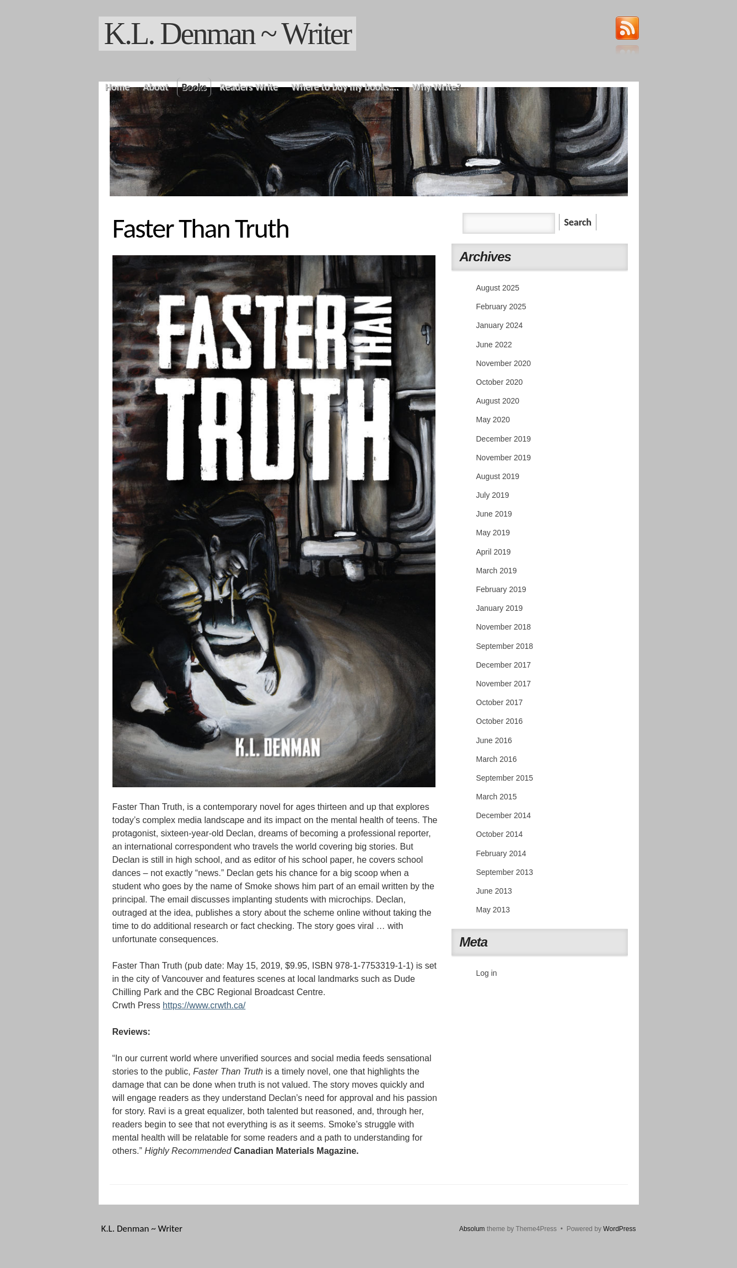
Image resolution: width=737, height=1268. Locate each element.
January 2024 (499, 325)
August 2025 (498, 287)
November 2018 (503, 626)
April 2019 (493, 551)
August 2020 (498, 400)
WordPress (619, 1229)
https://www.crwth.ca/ (204, 1005)
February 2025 (501, 306)
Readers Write (249, 87)
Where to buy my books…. (345, 87)
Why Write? (436, 87)
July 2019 (492, 495)
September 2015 (505, 777)
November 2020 (503, 363)
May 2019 (493, 532)
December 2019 (503, 438)
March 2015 (496, 796)
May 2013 (493, 909)
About (155, 87)
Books (193, 87)
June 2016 (494, 740)
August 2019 (498, 476)
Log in (486, 973)
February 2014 (501, 853)
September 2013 (505, 872)
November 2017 (503, 683)
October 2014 (499, 834)
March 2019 (496, 570)
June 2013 (494, 890)
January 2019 (499, 608)
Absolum (472, 1229)
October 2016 (499, 721)
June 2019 (494, 513)
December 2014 (503, 815)
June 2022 (494, 344)
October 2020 (499, 382)
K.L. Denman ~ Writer (227, 34)
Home (117, 87)
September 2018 (505, 646)
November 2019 (503, 457)
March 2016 (496, 759)
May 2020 (493, 419)
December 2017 (503, 664)
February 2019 (501, 589)
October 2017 (499, 702)
